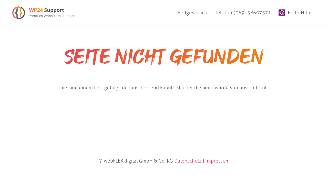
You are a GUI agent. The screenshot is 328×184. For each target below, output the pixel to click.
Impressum (218, 161)
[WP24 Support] (43, 12)
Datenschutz (187, 161)
